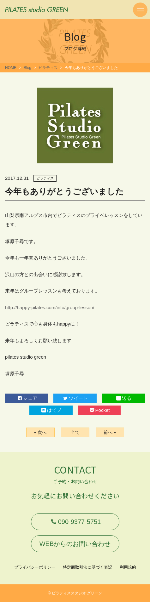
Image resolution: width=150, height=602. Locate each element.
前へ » (110, 432)
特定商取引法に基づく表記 (87, 567)
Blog (27, 67)
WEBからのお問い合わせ (75, 543)
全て (75, 432)
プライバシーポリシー (34, 567)
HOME (10, 67)
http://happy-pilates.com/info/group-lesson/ (49, 307)
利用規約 (128, 567)
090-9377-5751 (75, 521)
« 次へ (40, 432)
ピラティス (48, 67)
